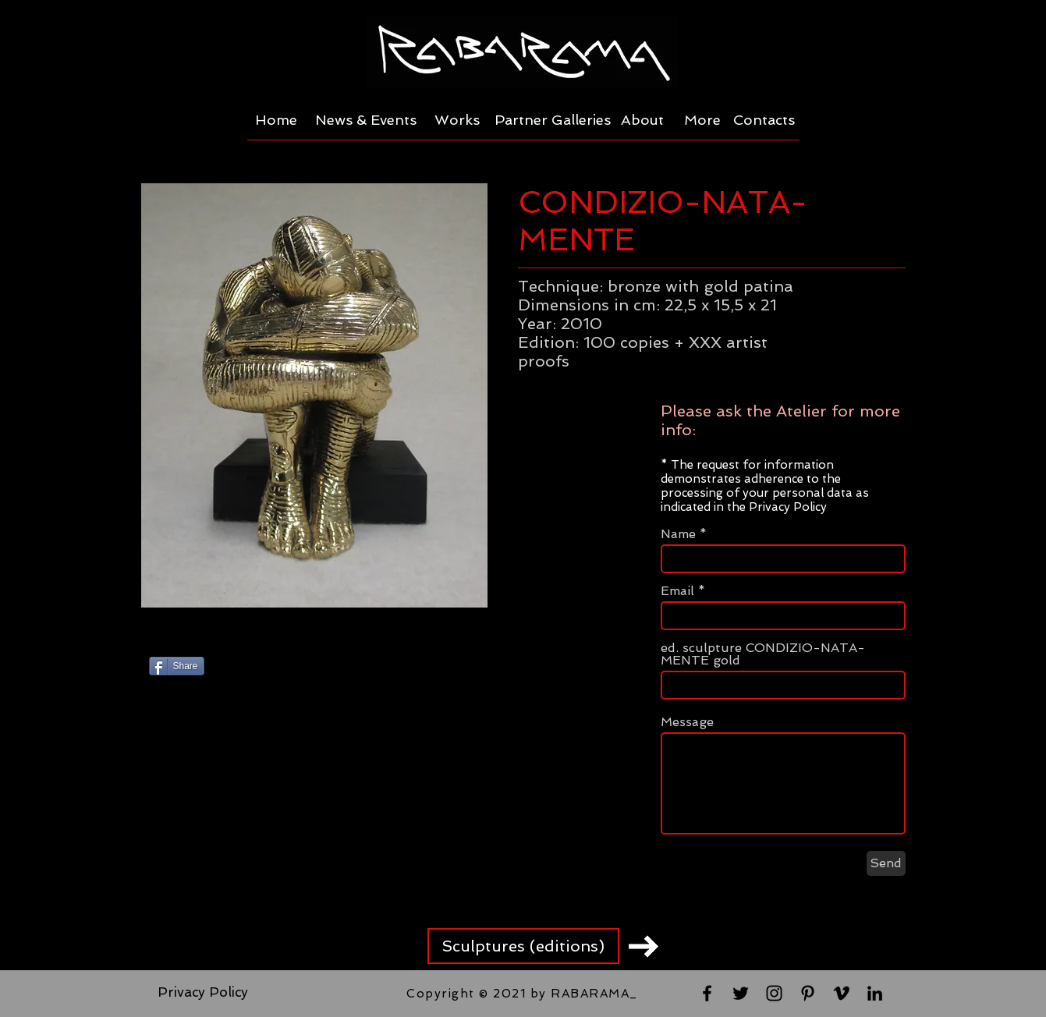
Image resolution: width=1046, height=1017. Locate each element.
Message (687, 722)
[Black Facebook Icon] (707, 993)
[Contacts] (764, 120)
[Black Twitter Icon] (740, 993)
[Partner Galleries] (553, 120)
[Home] (276, 120)
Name (678, 534)
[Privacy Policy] (202, 992)
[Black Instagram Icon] (774, 993)
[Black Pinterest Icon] (807, 993)
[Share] (176, 666)
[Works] (457, 120)
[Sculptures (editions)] (523, 946)
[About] (642, 120)
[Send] (886, 863)
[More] (702, 120)
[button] (314, 395)
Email (677, 591)
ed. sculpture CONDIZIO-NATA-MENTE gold (763, 654)
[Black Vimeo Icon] (841, 993)
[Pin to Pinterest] (329, 669)
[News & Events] (365, 120)
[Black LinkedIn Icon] (874, 993)
